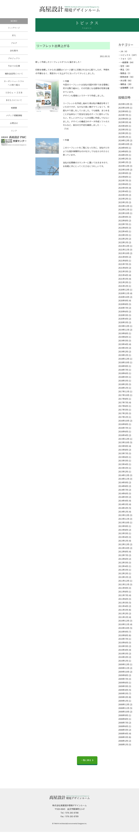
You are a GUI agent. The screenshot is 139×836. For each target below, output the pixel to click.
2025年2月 (123, 133)
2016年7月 (123, 427)
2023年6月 (123, 184)
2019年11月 (123, 329)
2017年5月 (123, 409)
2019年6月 (123, 336)
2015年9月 (123, 446)
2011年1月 (123, 617)
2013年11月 (123, 518)
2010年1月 (123, 660)
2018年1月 (123, 387)
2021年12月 (123, 245)
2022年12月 (123, 205)
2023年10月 (123, 169)
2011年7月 (123, 595)
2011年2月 (123, 613)
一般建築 (124, 62)
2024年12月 (123, 140)
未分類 (123, 80)
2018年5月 (123, 376)
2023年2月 (123, 198)
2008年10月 (123, 711)
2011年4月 (123, 606)
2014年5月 (123, 496)
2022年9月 (123, 216)
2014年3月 (123, 504)
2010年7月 (123, 638)
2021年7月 (123, 264)
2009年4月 (123, 689)
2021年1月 (123, 285)
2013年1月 (123, 540)
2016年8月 (123, 424)
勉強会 (123, 73)
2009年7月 (123, 678)
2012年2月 (123, 573)
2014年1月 (123, 511)
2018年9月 (123, 366)
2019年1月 (123, 355)
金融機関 (124, 87)
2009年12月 (123, 664)
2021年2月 (123, 282)
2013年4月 (123, 536)
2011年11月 (123, 584)
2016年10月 (123, 420)
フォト (123, 58)
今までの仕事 (14, 67)
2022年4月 (123, 231)
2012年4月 (123, 566)
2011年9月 (123, 587)
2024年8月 (123, 151)
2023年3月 (123, 194)
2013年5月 (123, 533)
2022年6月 (123, 227)
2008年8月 (123, 718)
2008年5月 (123, 729)
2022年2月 (123, 238)
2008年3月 (123, 737)
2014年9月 (123, 482)
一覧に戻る (86, 760)
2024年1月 (123, 162)
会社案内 (14, 51)
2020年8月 (123, 304)
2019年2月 (123, 351)
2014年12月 (123, 475)
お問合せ (14, 126)
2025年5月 (123, 122)
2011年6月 (123, 598)
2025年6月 (123, 118)
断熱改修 (124, 76)
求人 (14, 35)
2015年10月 (123, 442)
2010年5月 (123, 646)
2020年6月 (123, 311)
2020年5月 (123, 315)
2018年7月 (123, 369)
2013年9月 (123, 526)
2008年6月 (123, 726)
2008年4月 (123, 733)
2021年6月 (123, 267)
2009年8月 (123, 675)
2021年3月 (123, 278)
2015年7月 (123, 453)
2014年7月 (123, 489)
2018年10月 (123, 362)
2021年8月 (123, 260)
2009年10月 (123, 671)
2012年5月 (123, 562)
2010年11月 (123, 624)
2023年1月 (123, 202)
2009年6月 (123, 682)
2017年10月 (123, 395)
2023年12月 (123, 165)
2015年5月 (123, 460)
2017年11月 (123, 391)
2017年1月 (123, 416)
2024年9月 (123, 147)
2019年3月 (123, 347)
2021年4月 (123, 275)
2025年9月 (123, 111)
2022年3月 (123, 235)
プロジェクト (14, 59)
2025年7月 (123, 114)
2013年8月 (123, 529)
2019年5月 (123, 340)
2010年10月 (123, 627)
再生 (122, 69)
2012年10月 (123, 547)
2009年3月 (123, 693)
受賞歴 (14, 110)
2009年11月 (123, 667)
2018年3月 (123, 380)
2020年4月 (123, 318)
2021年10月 (123, 253)
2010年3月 (123, 653)
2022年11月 (123, 209)
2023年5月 (123, 187)
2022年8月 (123, 220)
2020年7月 (123, 307)
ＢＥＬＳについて (14, 102)
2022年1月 (123, 242)
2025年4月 (123, 125)
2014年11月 (123, 478)
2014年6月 (123, 493)
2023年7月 (123, 180)
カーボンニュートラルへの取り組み (14, 85)
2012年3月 (123, 569)
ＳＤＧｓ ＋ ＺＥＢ (13, 94)
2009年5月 (123, 686)
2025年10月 (123, 107)
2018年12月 (123, 358)
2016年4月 (123, 435)
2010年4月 (123, 649)
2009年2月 (123, 697)
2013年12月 (123, 515)
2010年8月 (123, 635)
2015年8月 (123, 449)
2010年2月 (123, 656)
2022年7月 (123, 224)
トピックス (125, 54)
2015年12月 (123, 438)
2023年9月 (123, 173)
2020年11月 (123, 293)
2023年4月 (123, 191)
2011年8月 (123, 591)
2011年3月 (123, 609)
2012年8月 (123, 551)
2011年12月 (123, 580)
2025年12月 (123, 103)
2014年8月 (123, 486)
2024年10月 (123, 144)
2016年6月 (123, 431)
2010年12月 (123, 620)
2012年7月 (123, 555)
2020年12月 (123, 289)
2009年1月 (123, 700)
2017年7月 (123, 402)
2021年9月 (123, 256)
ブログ (14, 43)
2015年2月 (123, 471)
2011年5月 (123, 602)
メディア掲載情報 (14, 118)
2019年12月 (123, 325)
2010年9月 (123, 631)
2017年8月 (123, 398)
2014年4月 (123, 500)
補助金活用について (14, 75)
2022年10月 (123, 213)
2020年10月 (123, 296)
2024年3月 (123, 154)
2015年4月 (123, 464)
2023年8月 (123, 176)
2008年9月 (123, 715)
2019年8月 (123, 333)
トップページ (14, 27)
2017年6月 (123, 405)
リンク (14, 134)
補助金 (123, 84)
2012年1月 (123, 577)
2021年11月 (123, 249)
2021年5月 (123, 271)
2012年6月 (123, 558)
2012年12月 (123, 544)
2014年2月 (123, 507)
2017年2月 (123, 413)
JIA (121, 51)
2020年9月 (123, 300)
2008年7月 (123, 722)
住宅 (122, 65)
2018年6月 (123, 373)
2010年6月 (123, 642)
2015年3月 (123, 467)
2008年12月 (123, 704)
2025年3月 (123, 129)
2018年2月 (123, 384)
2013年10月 (123, 522)
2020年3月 (123, 322)
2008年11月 (123, 708)
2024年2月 (123, 158)
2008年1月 (123, 744)
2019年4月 (123, 344)
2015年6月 (123, 456)
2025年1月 (123, 136)
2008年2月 (123, 740)
